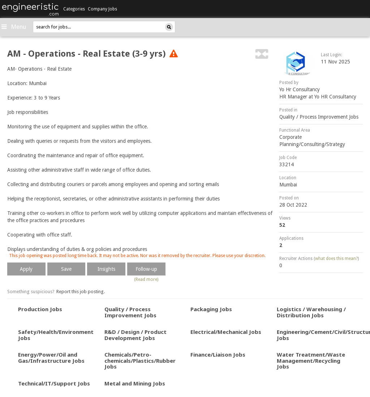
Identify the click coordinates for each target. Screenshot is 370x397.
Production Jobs (40, 309)
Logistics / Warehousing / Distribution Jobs (311, 312)
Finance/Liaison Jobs (217, 354)
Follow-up (146, 269)
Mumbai (288, 185)
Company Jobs (102, 9)
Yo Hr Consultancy (299, 89)
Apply (26, 269)
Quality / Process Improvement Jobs (318, 117)
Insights (106, 269)
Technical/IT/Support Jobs (54, 383)
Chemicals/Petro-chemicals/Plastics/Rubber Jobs (140, 360)
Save (66, 269)
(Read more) (146, 279)
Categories (74, 9)
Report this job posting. (80, 291)
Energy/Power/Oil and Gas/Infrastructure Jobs (51, 357)
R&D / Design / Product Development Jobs (135, 334)
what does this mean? (336, 258)
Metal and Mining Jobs (134, 383)
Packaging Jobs (211, 309)
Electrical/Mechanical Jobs (225, 331)
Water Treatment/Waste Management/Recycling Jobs (311, 360)
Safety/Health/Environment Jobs (56, 334)
